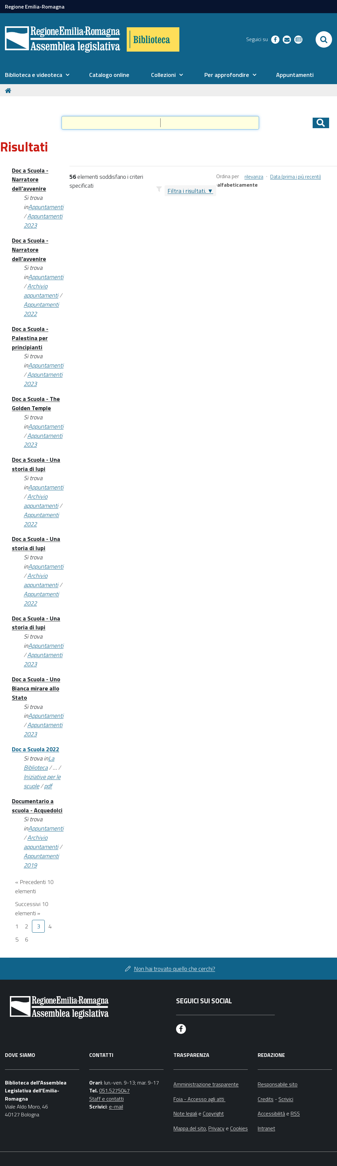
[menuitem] (37, 75)
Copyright (213, 1113)
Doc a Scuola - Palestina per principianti (30, 338)
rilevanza (254, 176)
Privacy (216, 1128)
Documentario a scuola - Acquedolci (37, 806)
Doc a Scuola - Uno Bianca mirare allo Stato (36, 688)
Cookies (239, 1128)
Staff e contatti (106, 1099)
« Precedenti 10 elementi (34, 886)
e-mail (116, 1106)
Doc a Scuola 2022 (35, 749)
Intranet (266, 1128)
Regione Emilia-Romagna (35, 7)
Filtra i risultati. (187, 190)
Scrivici (285, 1099)
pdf (48, 785)
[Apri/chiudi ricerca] (324, 39)
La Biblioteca (39, 763)
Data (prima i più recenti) (295, 176)
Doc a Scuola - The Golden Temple (36, 403)
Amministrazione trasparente (206, 1084)
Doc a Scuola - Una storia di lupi (36, 464)
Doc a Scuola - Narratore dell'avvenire (30, 179)
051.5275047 (114, 1090)
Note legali (185, 1113)
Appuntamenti (46, 206)
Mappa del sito (189, 1128)
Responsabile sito (278, 1084)
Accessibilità (271, 1113)
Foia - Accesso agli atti (199, 1099)
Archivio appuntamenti (41, 291)
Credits (265, 1099)
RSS (295, 1113)
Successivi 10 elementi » (31, 908)
